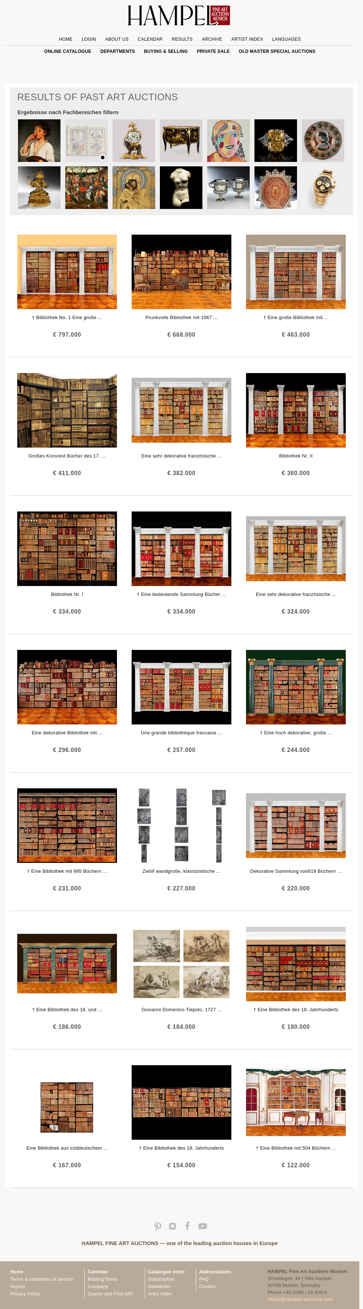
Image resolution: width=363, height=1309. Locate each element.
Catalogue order (166, 1271)
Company (98, 1286)
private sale (213, 51)
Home (66, 39)
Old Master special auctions (277, 51)
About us (117, 39)
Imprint (17, 1286)
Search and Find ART (110, 1294)
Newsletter (159, 1286)
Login (89, 39)
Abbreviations (215, 1271)
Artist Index (247, 39)
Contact (207, 1286)
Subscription (161, 1279)
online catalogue (67, 51)
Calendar (150, 39)
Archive (212, 39)
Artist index (160, 1294)
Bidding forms (102, 1279)
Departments (117, 51)
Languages (286, 39)
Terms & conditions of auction (41, 1279)
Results (182, 39)
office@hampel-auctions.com (300, 1299)
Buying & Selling (166, 51)
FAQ (204, 1279)
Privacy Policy (25, 1294)
